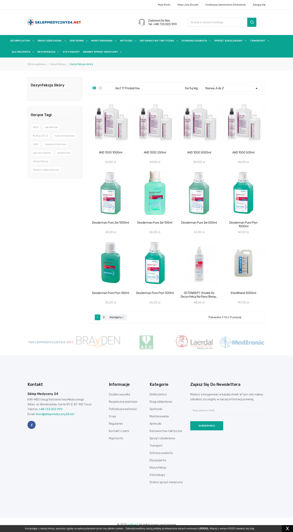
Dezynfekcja (158, 467)
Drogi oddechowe (161, 402)
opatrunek (63, 152)
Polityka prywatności (123, 409)
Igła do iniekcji (42, 152)
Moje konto (164, 4)
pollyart (133, 525)
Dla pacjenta (158, 460)
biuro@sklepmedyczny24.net (55, 414)
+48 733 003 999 (50, 409)
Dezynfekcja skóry (47, 85)
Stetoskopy (157, 475)
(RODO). (204, 528)
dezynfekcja (40, 161)
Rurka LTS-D (40, 135)
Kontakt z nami (119, 431)
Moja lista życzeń (188, 4)
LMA (35, 144)
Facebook (31, 425)
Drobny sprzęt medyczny (166, 482)
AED (35, 127)
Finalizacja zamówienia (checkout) (226, 4)
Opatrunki (156, 409)
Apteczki (155, 423)
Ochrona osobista (161, 453)
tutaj (251, 528)
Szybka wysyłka (119, 394)
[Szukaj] (222, 22)
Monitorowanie (159, 416)
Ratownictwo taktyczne (166, 431)
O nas (112, 416)
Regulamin (116, 423)
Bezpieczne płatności (123, 402)
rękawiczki (51, 127)
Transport (156, 445)
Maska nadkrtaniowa (46, 169)
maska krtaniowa (55, 144)
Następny (117, 317)
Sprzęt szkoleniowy (162, 438)
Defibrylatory (158, 394)
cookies (119, 528)
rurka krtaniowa (64, 135)
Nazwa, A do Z (232, 88)
